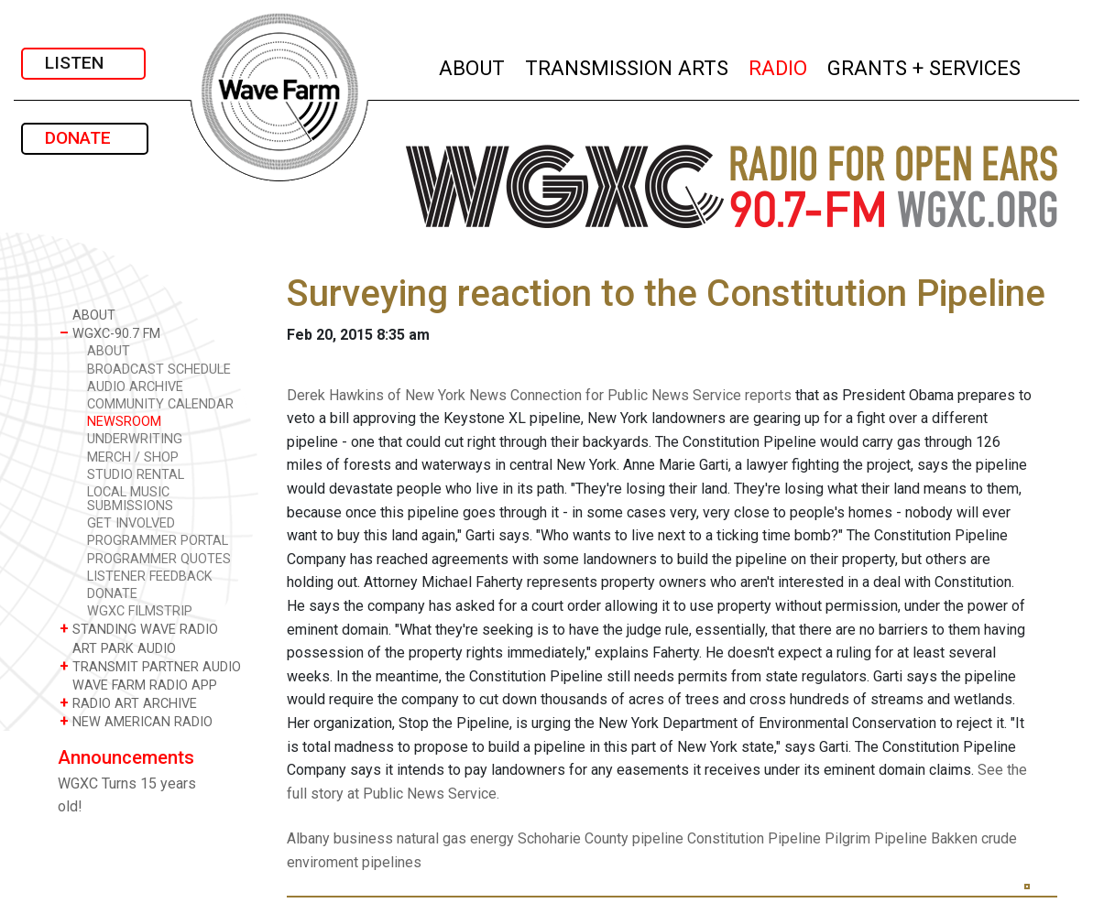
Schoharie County (573, 838)
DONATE (85, 137)
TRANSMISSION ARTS (627, 65)
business (363, 838)
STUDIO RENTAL (135, 475)
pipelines (391, 862)
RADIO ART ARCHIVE (128, 703)
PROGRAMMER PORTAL (157, 541)
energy (492, 838)
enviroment (322, 862)
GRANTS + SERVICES (925, 65)
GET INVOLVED (131, 523)
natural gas (431, 838)
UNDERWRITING (134, 439)
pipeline (657, 838)
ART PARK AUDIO (118, 648)
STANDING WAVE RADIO (139, 628)
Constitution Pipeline (754, 838)
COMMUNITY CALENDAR (160, 404)
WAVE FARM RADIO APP (138, 684)
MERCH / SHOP (133, 457)
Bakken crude (974, 838)
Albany (308, 838)
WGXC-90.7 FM (110, 333)
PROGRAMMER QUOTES (159, 559)
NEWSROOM (124, 422)
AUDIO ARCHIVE (135, 387)
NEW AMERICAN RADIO (136, 721)
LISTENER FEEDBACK (150, 576)
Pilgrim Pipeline (876, 838)
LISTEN (83, 62)
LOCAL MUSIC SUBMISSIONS (130, 499)
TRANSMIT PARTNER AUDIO (150, 666)
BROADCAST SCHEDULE (159, 369)
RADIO (778, 65)
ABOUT (472, 65)
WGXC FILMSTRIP (139, 611)
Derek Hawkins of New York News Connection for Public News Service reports (539, 395)
